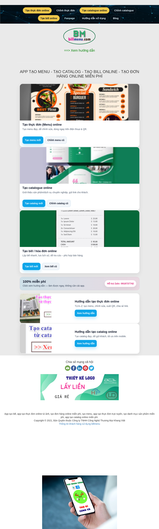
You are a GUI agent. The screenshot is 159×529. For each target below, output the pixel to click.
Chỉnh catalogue (124, 10)
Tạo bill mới (31, 266)
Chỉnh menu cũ (55, 140)
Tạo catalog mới (34, 203)
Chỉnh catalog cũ (58, 203)
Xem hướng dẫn (86, 313)
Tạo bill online (48, 18)
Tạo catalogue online (94, 10)
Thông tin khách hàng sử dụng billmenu (79, 424)
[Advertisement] (79, 448)
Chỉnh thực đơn (65, 10)
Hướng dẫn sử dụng (94, 18)
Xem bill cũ (51, 266)
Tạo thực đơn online (37, 10)
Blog (116, 18)
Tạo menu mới (33, 140)
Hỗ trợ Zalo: (120, 283)
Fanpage (69, 18)
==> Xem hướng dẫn (79, 50)
